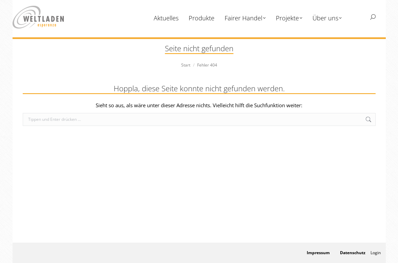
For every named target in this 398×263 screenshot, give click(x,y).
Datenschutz (352, 253)
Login (376, 253)
